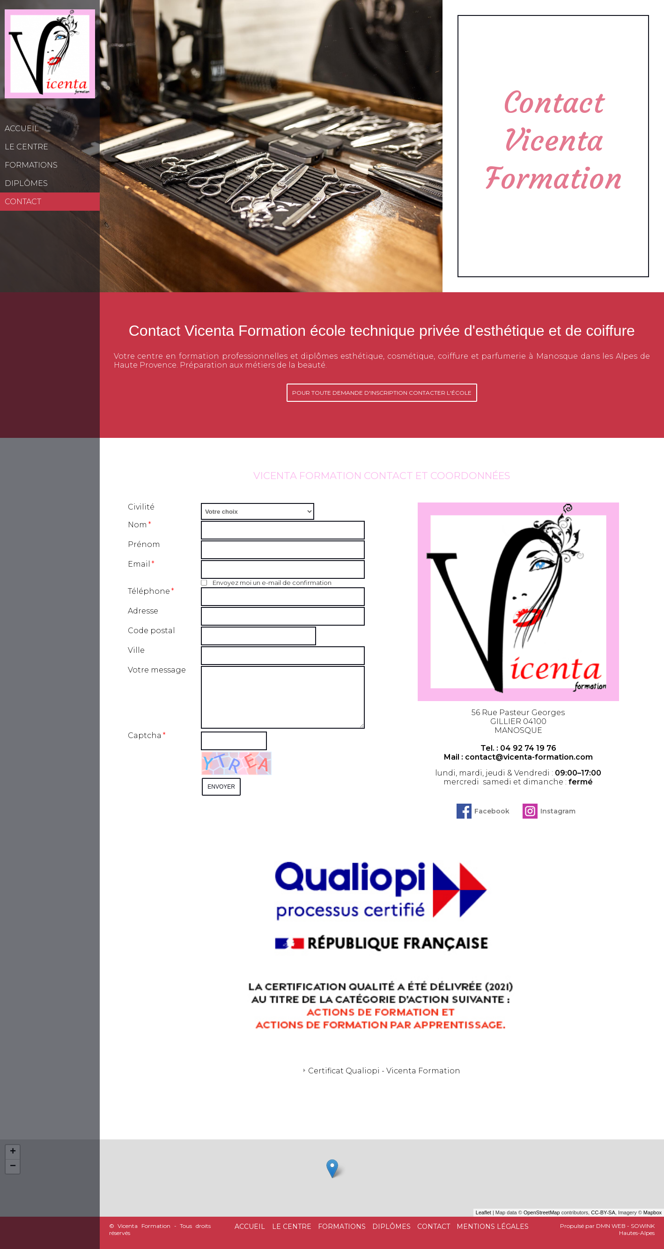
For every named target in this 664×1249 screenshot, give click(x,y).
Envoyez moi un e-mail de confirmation (266, 582)
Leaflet (483, 1212)
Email (139, 564)
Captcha (145, 735)
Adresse (143, 610)
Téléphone (149, 591)
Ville (136, 650)
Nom (137, 524)
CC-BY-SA (603, 1212)
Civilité (141, 507)
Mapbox (652, 1212)
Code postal (151, 630)
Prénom (144, 544)
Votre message (157, 669)
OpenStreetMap (542, 1212)
